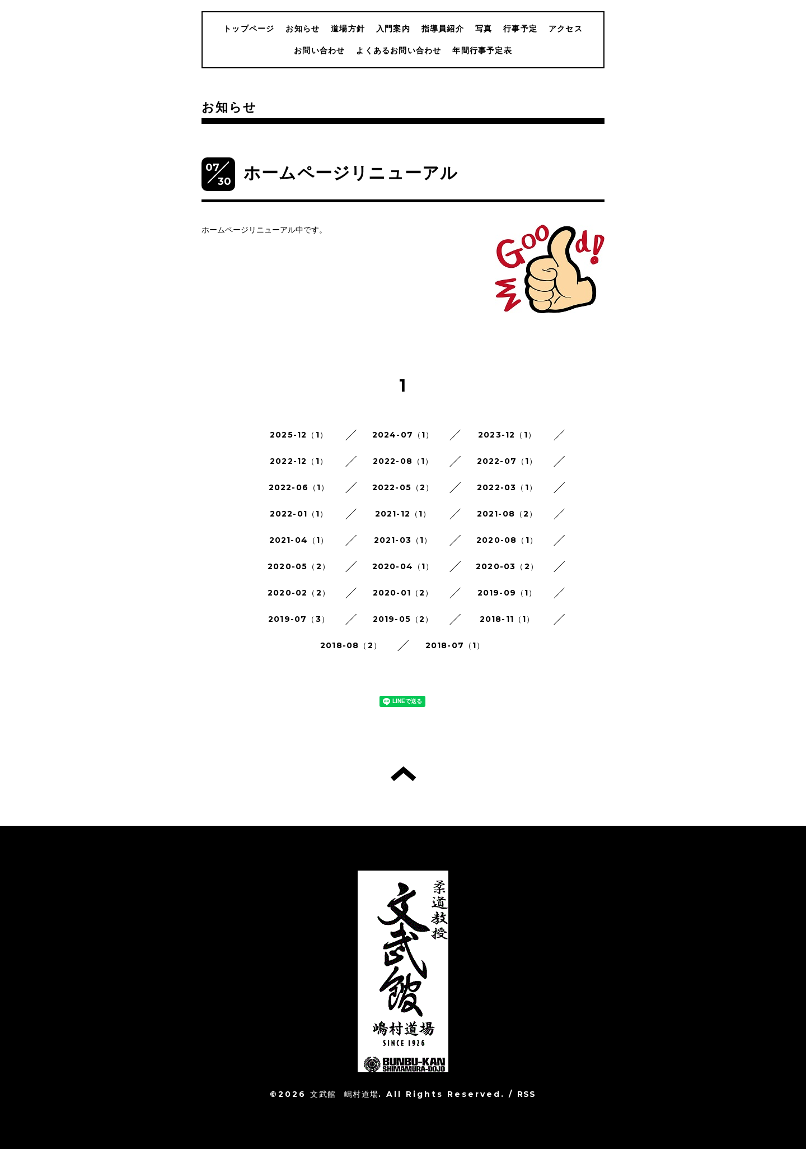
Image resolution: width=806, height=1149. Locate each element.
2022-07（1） (507, 461)
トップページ (248, 29)
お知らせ (302, 29)
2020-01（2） (403, 593)
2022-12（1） (299, 461)
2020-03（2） (507, 566)
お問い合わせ (319, 50)
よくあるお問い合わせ (398, 50)
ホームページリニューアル (350, 172)
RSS (526, 1094)
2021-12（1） (403, 514)
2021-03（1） (403, 540)
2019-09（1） (507, 593)
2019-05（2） (403, 619)
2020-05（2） (299, 566)
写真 (483, 29)
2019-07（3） (299, 619)
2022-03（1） (507, 487)
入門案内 (393, 29)
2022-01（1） (299, 514)
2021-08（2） (507, 514)
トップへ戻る (403, 773)
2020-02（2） (299, 593)
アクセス (566, 29)
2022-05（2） (403, 487)
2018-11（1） (507, 619)
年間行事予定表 (482, 50)
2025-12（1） (299, 435)
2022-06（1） (299, 487)
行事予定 (520, 29)
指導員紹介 (442, 29)
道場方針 (348, 29)
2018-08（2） (351, 645)
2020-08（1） (507, 540)
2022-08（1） (403, 461)
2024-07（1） (403, 435)
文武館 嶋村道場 (344, 1094)
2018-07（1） (455, 645)
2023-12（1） (507, 435)
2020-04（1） (403, 566)
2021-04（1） (299, 540)
